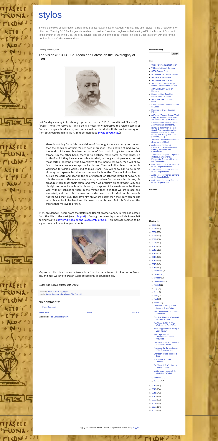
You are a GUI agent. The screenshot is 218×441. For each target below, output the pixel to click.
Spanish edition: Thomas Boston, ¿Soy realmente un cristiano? (164, 124)
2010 (154, 396)
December (158, 271)
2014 (154, 268)
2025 (154, 229)
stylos (50, 15)
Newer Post (44, 312)
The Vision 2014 (77, 294)
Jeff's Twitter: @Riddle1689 (162, 80)
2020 (154, 246)
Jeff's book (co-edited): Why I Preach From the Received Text (164, 85)
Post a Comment (49, 307)
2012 (154, 389)
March (157, 303)
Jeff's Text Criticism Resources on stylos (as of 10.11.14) (164, 141)
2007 (154, 407)
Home (89, 312)
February (158, 378)
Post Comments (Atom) (59, 317)
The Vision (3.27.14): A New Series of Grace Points (165, 307)
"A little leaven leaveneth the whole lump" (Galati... (165, 372)
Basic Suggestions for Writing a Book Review (166, 330)
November (158, 274)
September (159, 281)
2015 (154, 264)
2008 (154, 403)
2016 (154, 261)
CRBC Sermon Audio (159, 71)
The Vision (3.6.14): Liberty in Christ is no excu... (165, 366)
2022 (154, 239)
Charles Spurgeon (52, 294)
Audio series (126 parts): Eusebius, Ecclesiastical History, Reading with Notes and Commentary (164, 148)
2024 (154, 232)
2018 (154, 253)
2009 (154, 400)
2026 (154, 225)
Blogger (135, 427)
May (156, 296)
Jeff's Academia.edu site (161, 77)
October (157, 278)
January (157, 381)
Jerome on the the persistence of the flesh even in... (166, 349)
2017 (154, 257)
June (156, 292)
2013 (154, 386)
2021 (154, 243)
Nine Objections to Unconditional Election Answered (164, 336)
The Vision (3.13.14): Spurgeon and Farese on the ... (166, 343)
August (157, 285)
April (156, 299)
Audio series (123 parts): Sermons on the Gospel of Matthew (165, 165)
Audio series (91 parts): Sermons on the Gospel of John (164, 181)
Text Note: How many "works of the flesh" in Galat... (166, 318)
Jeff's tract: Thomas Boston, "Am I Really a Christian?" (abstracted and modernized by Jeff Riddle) (165, 117)
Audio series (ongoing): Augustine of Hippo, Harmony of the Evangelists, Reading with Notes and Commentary (164, 158)
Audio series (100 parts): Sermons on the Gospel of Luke (165, 176)
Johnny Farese (65, 294)
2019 (154, 250)
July (156, 288)
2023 (154, 236)
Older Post (135, 312)
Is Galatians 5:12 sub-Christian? (162, 361)
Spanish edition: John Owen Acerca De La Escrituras (162, 95)
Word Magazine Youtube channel (164, 74)
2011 (154, 393)
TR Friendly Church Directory (163, 68)
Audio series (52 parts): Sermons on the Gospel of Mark (164, 171)
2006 (154, 410)
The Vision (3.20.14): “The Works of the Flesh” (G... (165, 324)
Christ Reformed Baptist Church (164, 65)
